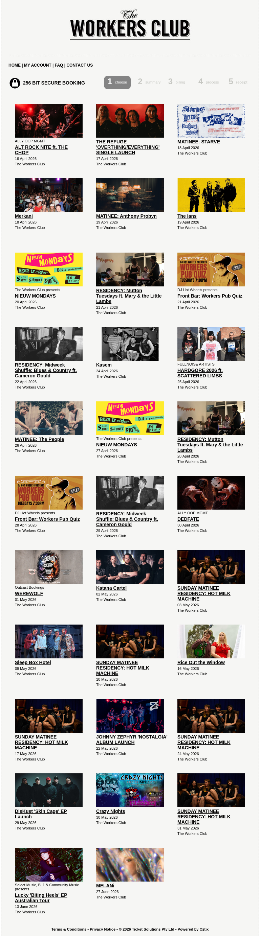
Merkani (24, 216)
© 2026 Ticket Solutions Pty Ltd (146, 929)
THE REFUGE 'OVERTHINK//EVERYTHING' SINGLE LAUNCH (127, 147)
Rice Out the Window (201, 662)
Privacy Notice (102, 929)
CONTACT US (79, 65)
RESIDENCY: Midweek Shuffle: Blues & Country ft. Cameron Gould (46, 370)
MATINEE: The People (39, 439)
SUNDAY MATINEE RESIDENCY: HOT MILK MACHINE (204, 593)
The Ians (187, 216)
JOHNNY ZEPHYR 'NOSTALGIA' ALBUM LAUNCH (132, 739)
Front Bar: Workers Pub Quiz (209, 296)
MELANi (105, 885)
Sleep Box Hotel (33, 662)
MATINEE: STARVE (198, 141)
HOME (14, 65)
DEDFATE (188, 519)
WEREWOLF (29, 593)
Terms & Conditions (69, 929)
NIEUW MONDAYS (35, 296)
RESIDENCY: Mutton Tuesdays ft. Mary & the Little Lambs (128, 296)
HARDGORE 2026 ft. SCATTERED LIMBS (200, 373)
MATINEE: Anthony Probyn (126, 216)
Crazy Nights (110, 811)
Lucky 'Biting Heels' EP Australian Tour (41, 897)
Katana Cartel (111, 588)
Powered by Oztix (193, 929)
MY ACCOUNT (37, 65)
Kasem (104, 365)
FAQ (59, 65)
